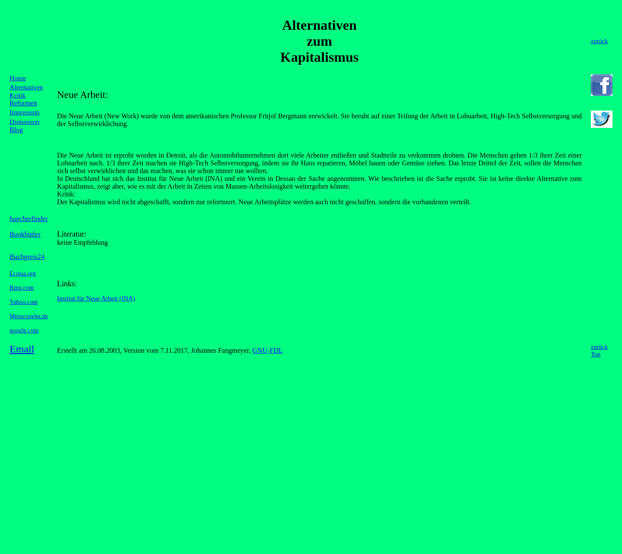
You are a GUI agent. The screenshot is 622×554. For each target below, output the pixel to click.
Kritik (17, 95)
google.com (24, 330)
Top (595, 354)
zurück (599, 346)
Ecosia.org (23, 273)
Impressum (24, 112)
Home (18, 78)
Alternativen (26, 87)
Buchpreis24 (27, 256)
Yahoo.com (24, 301)
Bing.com (22, 287)
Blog (16, 129)
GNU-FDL (267, 350)
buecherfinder (29, 218)
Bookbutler (25, 234)
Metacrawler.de (29, 316)
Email (22, 349)
